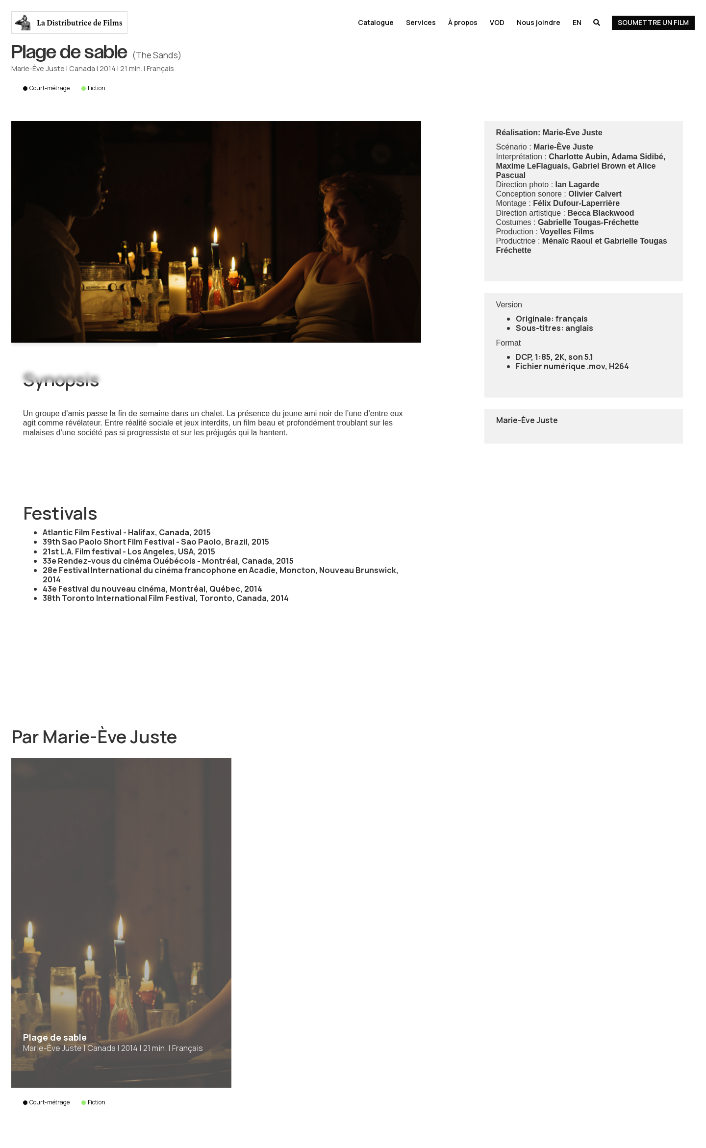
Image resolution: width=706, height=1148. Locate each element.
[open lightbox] (216, 232)
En (577, 22)
